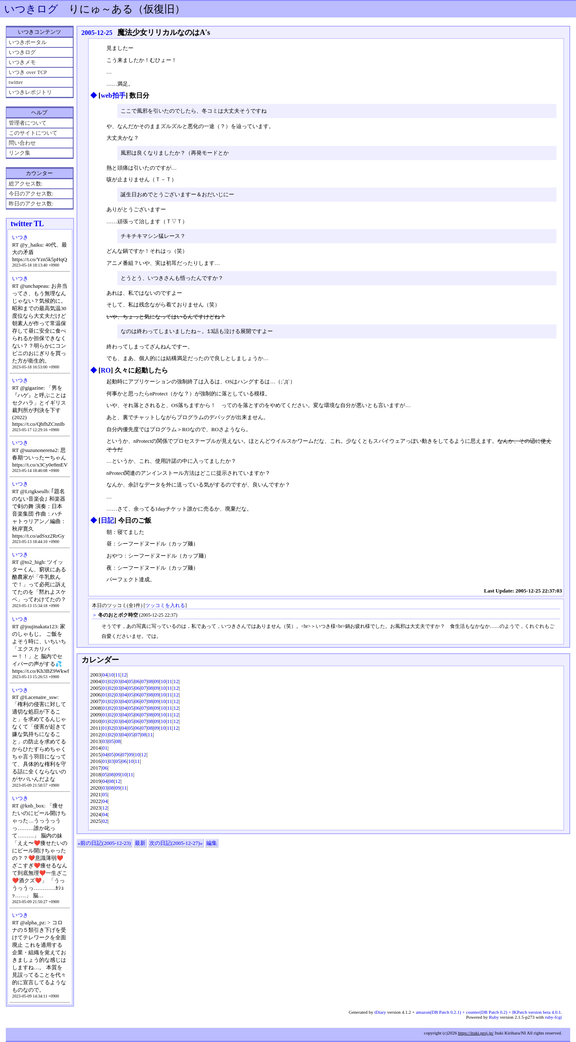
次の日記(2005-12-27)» (176, 845)
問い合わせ (22, 143)
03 (118, 684)
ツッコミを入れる (165, 608)
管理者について (28, 123)
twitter (16, 82)
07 (143, 684)
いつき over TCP (28, 72)
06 (137, 684)
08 (150, 684)
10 (111, 677)
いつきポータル (28, 42)
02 (111, 684)
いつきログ (31, 9)
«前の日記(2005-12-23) (104, 845)
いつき (20, 237)
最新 (140, 845)
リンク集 (19, 153)
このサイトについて (33, 133)
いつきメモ (22, 62)
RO (106, 372)
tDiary (380, 1012)
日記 (107, 522)
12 (124, 677)
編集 (211, 845)
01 (104, 684)
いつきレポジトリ (30, 92)
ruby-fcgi (553, 1017)
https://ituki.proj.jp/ (476, 1032)
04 (104, 677)
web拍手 (113, 95)
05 (130, 684)
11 (118, 677)
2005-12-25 (97, 32)
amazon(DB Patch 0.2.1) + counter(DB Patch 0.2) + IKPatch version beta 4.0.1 (488, 1012)
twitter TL (27, 224)
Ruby (494, 1017)
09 (156, 684)
